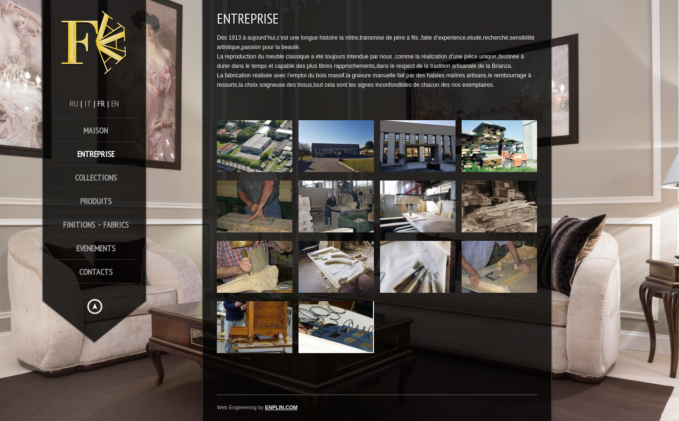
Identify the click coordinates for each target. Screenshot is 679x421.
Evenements (96, 248)
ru (74, 103)
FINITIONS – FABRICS (96, 224)
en (115, 103)
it (87, 103)
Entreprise (96, 154)
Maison (95, 130)
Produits (96, 201)
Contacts (96, 271)
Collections (96, 177)
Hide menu (94, 306)
